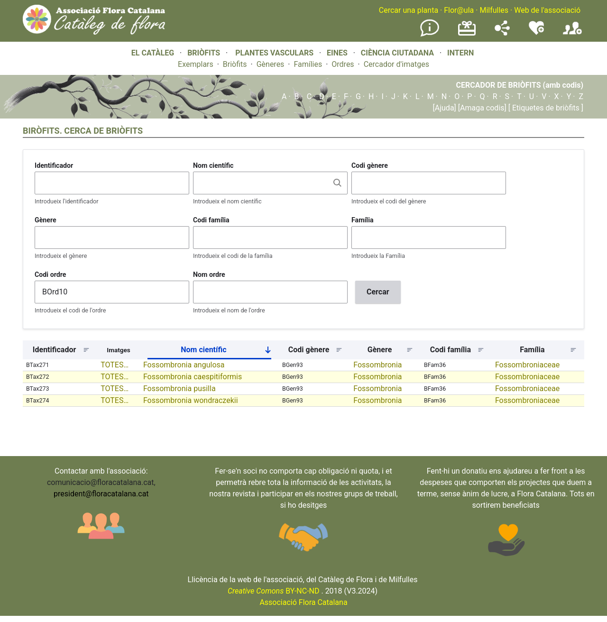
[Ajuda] (444, 107)
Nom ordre (209, 274)
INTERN (460, 52)
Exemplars (195, 64)
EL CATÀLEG (152, 52)
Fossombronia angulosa (184, 364)
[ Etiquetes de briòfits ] (544, 107)
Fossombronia (377, 364)
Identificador (54, 165)
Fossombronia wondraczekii (190, 400)
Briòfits (235, 64)
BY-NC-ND (274, 590)
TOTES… (115, 364)
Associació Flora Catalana (303, 602)
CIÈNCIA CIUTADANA (397, 52)
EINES (337, 52)
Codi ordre (50, 274)
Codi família (211, 220)
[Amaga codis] (481, 107)
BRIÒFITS (204, 52)
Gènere (45, 220)
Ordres (342, 64)
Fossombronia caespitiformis (192, 376)
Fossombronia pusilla (179, 388)
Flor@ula (459, 10)
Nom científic (213, 165)
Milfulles (493, 10)
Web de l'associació (547, 10)
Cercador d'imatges (396, 64)
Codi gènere (369, 165)
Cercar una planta (408, 10)
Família (362, 220)
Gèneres (271, 64)
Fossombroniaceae (527, 364)
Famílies (308, 64)
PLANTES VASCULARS (274, 52)
